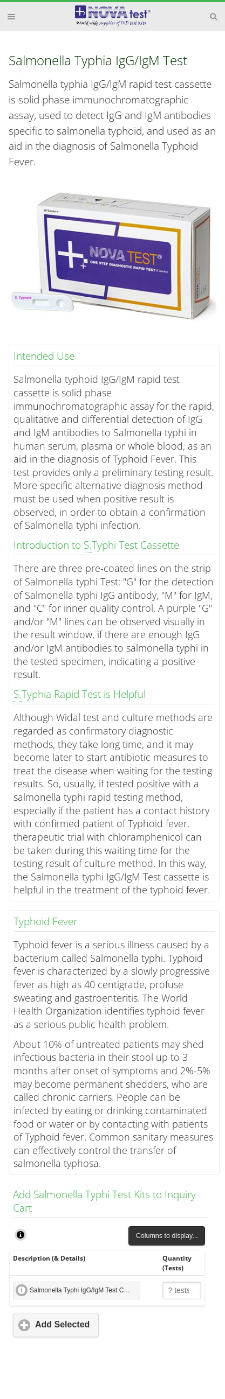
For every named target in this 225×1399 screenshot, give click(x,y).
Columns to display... (167, 1236)
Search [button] (213, 16)
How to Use (20, 1234)
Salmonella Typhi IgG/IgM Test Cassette (85, 1290)
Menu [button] (11, 16)
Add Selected (62, 1324)
